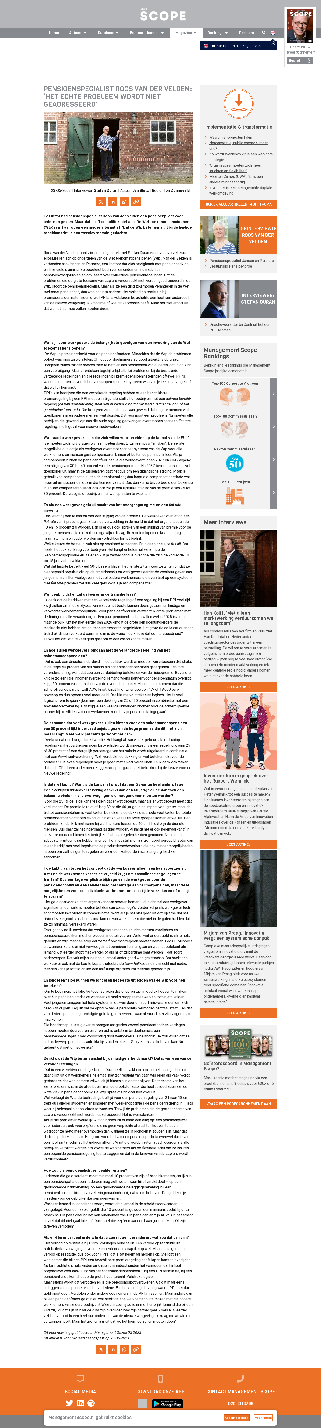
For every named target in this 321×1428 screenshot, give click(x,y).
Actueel (78, 32)
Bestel (300, 60)
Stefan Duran (105, 190)
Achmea (224, 330)
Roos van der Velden (61, 253)
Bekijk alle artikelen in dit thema (239, 204)
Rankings (218, 32)
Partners (246, 32)
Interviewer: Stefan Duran (258, 298)
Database (109, 32)
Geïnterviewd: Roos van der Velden (258, 235)
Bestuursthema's (147, 32)
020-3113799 (240, 1404)
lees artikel (239, 686)
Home (54, 32)
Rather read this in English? (230, 46)
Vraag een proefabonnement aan (239, 1103)
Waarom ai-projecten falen (230, 137)
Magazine (186, 32)
